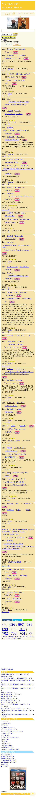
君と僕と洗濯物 (19, 569)
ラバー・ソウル (10, 383)
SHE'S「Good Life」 (7, 694)
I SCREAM (26, 503)
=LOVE (6, 739)
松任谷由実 (11, 55)
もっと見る (4, 764)
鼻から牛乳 (20, 403)
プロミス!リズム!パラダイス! (15, 537)
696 (12, 624)
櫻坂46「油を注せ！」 (8, 698)
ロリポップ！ (25, 794)
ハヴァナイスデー (11, 406)
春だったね (19, 236)
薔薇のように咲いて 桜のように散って (16, 130)
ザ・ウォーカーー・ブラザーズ (17, 166)
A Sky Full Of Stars (20, 292)
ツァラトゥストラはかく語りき (14, 482)
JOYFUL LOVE (20, 49)
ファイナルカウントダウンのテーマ (20, 196)
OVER (13, 426)
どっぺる (7, 13)
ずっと (5, 721)
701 (22, 629)
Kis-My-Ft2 (10, 74)
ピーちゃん (11, 498)
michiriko (10, 154)
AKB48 (9, 447)
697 (21, 624)
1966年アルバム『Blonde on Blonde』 (17, 250)
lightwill (15, 794)
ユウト (10, 93)
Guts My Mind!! (20, 213)
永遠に (18, 510)
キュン (7, 52)
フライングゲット (20, 448)
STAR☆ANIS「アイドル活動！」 (12, 708)
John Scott (10, 193)
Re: (17, 503)
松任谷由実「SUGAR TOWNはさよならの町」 (16, 680)
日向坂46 (10, 49)
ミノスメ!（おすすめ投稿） (13, 638)
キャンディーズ (12, 267)
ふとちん (11, 207)
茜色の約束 (23, 575)
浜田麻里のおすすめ (7, 758)
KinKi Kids (10, 510)
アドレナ (6, 735)
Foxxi (8, 99)
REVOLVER (9, 412)
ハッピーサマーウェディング (13, 731)
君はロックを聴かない (10, 737)
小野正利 (10, 429)
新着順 (17, 44)
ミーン (10, 610)
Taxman (18, 409)
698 (29, 624)
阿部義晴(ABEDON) (13, 298)
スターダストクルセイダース (13, 543)
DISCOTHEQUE (20, 454)
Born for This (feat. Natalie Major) (15, 104)
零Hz (8, 598)
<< (4, 624)
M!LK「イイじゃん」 (8, 702)
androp (9, 472)
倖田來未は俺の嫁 (7, 669)
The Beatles (10, 380)
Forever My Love (20, 429)
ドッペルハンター (14, 440)
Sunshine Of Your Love (15, 344)
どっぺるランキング (21, 636)
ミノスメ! (32, 13)
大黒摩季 (10, 213)
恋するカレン (19, 159)
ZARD (5, 725)
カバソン (26, 13)
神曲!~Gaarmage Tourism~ (11, 534)
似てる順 (9, 44)
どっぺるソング (10, 4)
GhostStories (9, 295)
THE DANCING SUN (12, 140)
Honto (6, 741)
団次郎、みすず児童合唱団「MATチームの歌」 (17, 684)
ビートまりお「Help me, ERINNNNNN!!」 (15, 678)
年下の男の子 (24, 267)
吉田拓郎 (10, 236)
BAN (6, 572)
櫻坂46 (9, 569)
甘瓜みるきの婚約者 (14, 562)
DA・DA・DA (9, 216)
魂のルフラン (19, 187)
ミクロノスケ (12, 122)
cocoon (7, 475)
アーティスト (20, 14)
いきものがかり (12, 575)
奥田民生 (10, 335)
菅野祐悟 (10, 541)
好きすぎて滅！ (8, 733)
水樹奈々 (10, 454)
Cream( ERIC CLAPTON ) (15, 341)
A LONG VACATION (11, 162)
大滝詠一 (10, 159)
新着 (13, 13)
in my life (19, 380)
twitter (17, 620)
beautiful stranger (20, 369)
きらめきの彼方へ (19, 80)
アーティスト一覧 (7, 636)
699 (5, 629)
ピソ (9, 587)
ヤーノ (10, 261)
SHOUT (17, 111)
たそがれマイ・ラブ (10, 729)
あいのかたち (19, 592)
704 (22, 633)
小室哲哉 (10, 111)
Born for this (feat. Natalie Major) (18, 101)
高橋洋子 (10, 187)
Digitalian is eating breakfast (13, 114)
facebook (7, 620)
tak (9, 230)
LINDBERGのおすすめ (8, 760)
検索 (15, 34)
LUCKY (22, 426)
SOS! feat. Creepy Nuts (20, 473)
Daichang (10, 69)
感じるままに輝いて (23, 74)
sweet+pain (6, 723)
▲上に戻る (4, 766)
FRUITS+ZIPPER (9, 727)
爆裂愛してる (8, 747)
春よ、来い (20, 137)
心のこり (7, 743)
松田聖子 (10, 127)
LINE (27, 620)
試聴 (15, 52)
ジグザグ (10, 592)
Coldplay (10, 292)
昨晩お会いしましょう (12, 58)
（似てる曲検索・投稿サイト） (12, 7)
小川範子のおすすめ (7, 756)
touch (6, 83)
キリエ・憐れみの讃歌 (11, 749)
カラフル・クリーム (11, 347)
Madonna (10, 369)
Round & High (26, 298)
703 (13, 633)
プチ (5, 40)
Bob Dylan (10, 242)
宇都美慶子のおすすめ (8, 762)
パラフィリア (16, 598)
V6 (8, 425)
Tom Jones (10, 273)
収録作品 (8, 133)
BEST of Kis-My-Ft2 (11, 77)
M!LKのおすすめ (6, 754)
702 (5, 633)
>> (30, 633)
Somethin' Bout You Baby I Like (18, 276)
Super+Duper (8, 745)
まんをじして (19, 335)
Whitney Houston (12, 219)
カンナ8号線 (21, 55)
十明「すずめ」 (6, 692)
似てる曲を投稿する (8, 37)
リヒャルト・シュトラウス (16, 479)
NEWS (9, 80)
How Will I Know (25, 219)
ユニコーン (11, 403)
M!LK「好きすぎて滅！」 (9, 700)
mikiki (10, 330)
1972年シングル (10, 239)
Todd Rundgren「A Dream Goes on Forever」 (15, 710)
